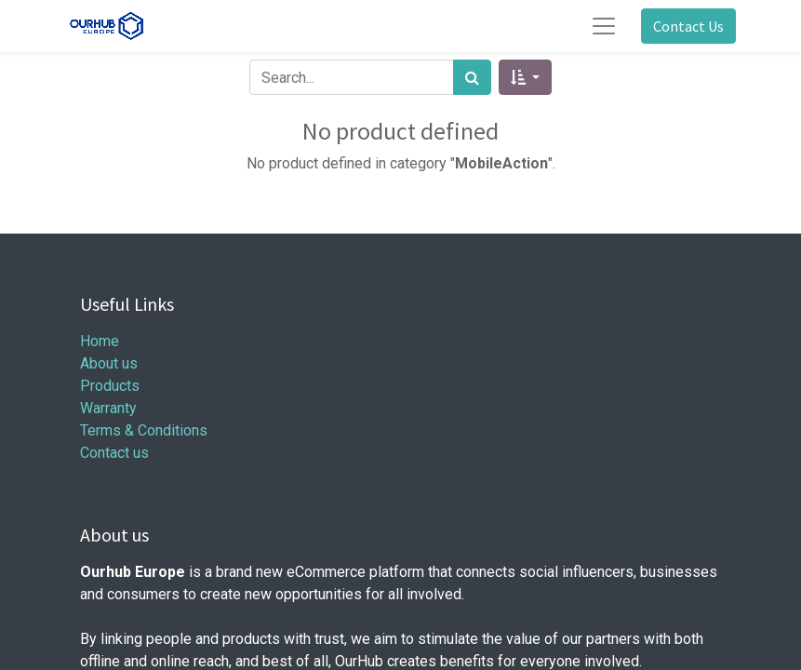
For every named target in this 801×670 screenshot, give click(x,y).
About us (109, 363)
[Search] (472, 77)
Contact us (114, 453)
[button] (525, 77)
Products (110, 386)
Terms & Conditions (143, 430)
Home (99, 341)
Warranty (108, 408)
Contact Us (688, 26)
